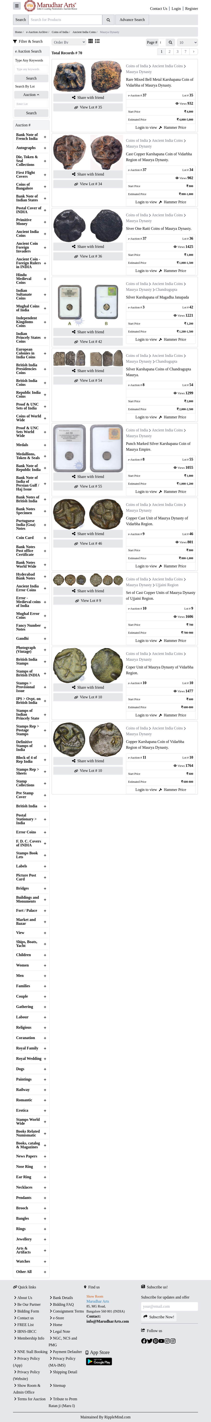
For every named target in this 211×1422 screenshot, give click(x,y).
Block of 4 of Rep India (26, 759)
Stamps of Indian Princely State (27, 714)
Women (22, 965)
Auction (31, 95)
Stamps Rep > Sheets (27, 771)
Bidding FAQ (61, 1304)
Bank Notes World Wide (26, 564)
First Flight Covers (25, 174)
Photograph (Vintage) (26, 649)
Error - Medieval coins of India (28, 602)
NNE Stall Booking (30, 1352)
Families (23, 986)
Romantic (24, 1100)
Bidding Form (26, 1311)
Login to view (146, 127)
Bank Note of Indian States (27, 198)
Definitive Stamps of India (24, 746)
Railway (23, 1090)
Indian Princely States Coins (28, 337)
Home (55, 1325)
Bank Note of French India (27, 137)
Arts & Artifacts (23, 1250)
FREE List (23, 1325)
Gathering (24, 1007)
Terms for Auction (29, 1399)
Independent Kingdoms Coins (26, 322)
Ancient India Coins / (85, 32)
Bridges (22, 888)
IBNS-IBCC (24, 1331)
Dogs (20, 1069)
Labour (22, 1017)
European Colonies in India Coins (25, 353)
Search (31, 78)
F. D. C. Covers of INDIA (28, 843)
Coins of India (137, 66)
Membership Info (28, 1338)
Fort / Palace (26, 910)
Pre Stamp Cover (24, 795)
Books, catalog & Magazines (28, 1145)
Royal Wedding (28, 1059)
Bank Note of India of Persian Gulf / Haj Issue (27, 483)
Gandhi (22, 638)
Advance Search (132, 20)
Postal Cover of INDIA (28, 210)
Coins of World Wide (28, 418)
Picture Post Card (26, 877)
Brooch (22, 1208)
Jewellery (24, 1239)
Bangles (22, 1218)
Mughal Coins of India (27, 308)
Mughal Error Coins (28, 615)
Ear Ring (23, 1177)
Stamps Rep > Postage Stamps (27, 730)
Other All (24, 1272)
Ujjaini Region (167, 585)
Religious (23, 1027)
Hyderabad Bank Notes (25, 576)
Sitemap (57, 1385)
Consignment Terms (66, 1311)
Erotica (22, 1110)
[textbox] (112, 1314)
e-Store (56, 1318)
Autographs (26, 148)
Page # (152, 42)
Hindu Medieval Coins (23, 279)
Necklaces (24, 1187)
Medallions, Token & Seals (28, 456)
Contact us (23, 1318)
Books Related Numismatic (28, 1133)
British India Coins (26, 383)
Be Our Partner (27, 1304)
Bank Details (61, 1298)
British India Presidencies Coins (26, 369)
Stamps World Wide (28, 1121)
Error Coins (26, 832)
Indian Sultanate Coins (24, 294)
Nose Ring (24, 1167)
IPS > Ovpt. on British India (28, 701)
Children (23, 955)
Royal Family (27, 1048)
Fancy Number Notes (28, 627)
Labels (21, 866)
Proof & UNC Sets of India (27, 406)
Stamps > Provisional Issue (25, 687)
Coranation (25, 1038)
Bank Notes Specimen (25, 511)
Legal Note (59, 1331)
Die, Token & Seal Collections (27, 161)
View (20, 933)
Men (20, 976)
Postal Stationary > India (26, 819)
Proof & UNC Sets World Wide (27, 432)
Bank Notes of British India (27, 499)
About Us (22, 1298)
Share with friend (88, 98)
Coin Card (24, 538)
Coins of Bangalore (24, 186)
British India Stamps (26, 661)
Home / (19, 32)
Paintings (24, 1079)
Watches (23, 1261)
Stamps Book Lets (27, 855)
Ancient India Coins (27, 234)
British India (26, 806)
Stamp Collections (25, 783)
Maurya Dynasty (139, 72)
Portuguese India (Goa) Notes (25, 525)
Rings (21, 1229)
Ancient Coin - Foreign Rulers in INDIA (28, 263)
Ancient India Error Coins (27, 588)
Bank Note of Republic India (28, 468)
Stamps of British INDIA (28, 673)
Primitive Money (24, 222)
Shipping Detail (63, 1372)
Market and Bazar (26, 921)
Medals (22, 445)
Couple (22, 996)
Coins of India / (61, 32)
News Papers (26, 1156)
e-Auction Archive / (38, 32)
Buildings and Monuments (27, 899)
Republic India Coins (28, 394)
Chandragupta (166, 289)
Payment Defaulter (65, 1352)
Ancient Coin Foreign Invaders (27, 247)
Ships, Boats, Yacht (26, 944)
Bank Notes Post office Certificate (25, 551)
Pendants (23, 1198)
